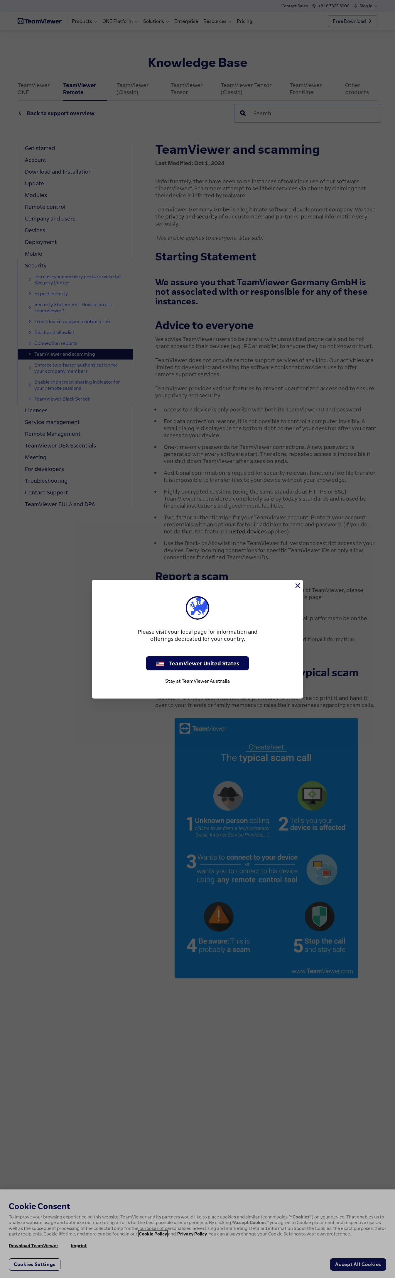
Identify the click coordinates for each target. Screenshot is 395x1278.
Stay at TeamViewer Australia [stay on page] (197, 681)
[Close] (297, 585)
